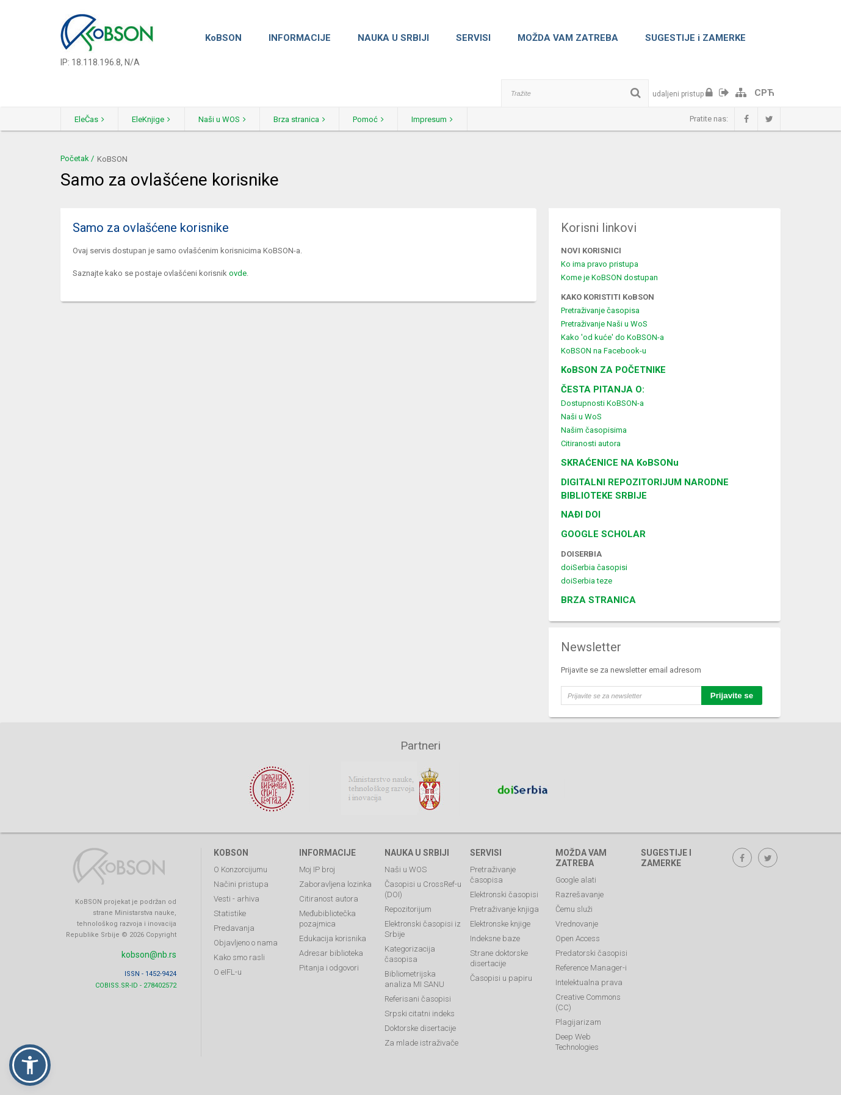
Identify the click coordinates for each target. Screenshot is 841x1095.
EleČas (91, 119)
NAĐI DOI (581, 514)
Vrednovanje (576, 922)
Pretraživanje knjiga (504, 907)
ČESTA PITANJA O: (602, 389)
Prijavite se (731, 695)
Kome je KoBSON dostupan (609, 277)
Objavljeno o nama (246, 941)
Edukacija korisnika (332, 937)
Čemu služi (574, 907)
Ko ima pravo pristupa (599, 264)
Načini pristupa (241, 882)
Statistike (230, 912)
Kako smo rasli (239, 956)
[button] (30, 1065)
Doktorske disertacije (420, 1027)
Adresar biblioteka (331, 951)
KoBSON (223, 37)
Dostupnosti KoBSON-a (602, 403)
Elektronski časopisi (504, 893)
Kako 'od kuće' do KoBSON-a (612, 337)
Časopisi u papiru (501, 976)
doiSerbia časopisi (594, 567)
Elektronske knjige (500, 922)
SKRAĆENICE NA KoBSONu (620, 462)
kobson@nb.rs (148, 953)
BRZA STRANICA (598, 599)
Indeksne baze (495, 937)
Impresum (451, 119)
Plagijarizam (578, 1020)
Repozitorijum (407, 907)
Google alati (575, 878)
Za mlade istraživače (421, 1041)
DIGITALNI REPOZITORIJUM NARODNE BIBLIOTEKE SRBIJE (645, 489)
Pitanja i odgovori (329, 966)
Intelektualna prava (589, 981)
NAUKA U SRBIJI (393, 37)
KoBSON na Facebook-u (603, 350)
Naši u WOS (230, 119)
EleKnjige (156, 119)
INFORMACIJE (300, 37)
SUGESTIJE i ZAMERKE (695, 37)
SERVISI (473, 37)
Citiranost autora (328, 897)
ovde (238, 273)
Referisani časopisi (417, 997)
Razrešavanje (579, 893)
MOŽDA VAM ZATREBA (568, 37)
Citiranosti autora (591, 443)
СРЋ (764, 92)
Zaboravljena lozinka (335, 882)
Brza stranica (311, 119)
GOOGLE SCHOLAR (603, 534)
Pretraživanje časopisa (600, 310)
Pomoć (384, 119)
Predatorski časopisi (591, 951)
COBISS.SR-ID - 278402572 (135, 984)
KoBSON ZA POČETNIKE (613, 369)
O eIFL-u (228, 970)
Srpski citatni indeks (419, 1012)
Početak (74, 158)
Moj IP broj (317, 868)
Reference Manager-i (591, 966)
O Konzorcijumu (240, 868)
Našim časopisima (594, 430)
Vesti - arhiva (236, 897)
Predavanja (234, 926)
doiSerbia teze (586, 580)
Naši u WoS (581, 416)
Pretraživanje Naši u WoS (604, 323)
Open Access (577, 937)
